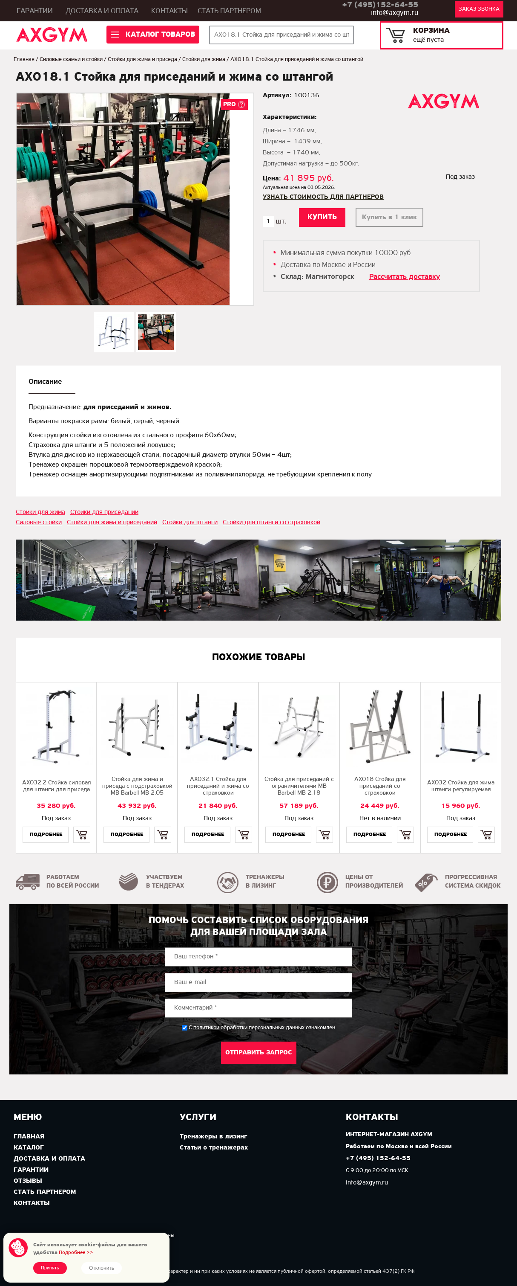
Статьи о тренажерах (214, 1147)
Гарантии (35, 11)
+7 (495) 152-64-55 (378, 1158)
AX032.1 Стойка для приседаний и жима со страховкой (218, 786)
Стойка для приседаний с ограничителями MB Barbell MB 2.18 (299, 786)
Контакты (169, 11)
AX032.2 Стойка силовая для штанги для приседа (56, 786)
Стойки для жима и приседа (142, 59)
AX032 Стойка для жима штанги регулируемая (460, 786)
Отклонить (101, 1268)
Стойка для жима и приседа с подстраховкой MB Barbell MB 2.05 (137, 786)
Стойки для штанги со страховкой (271, 522)
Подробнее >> (76, 1252)
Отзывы (28, 1181)
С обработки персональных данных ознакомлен (262, 1028)
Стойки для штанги (190, 522)
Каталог (29, 1147)
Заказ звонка (479, 9)
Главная (24, 59)
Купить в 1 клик (389, 217)
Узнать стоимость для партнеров (323, 197)
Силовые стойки (39, 522)
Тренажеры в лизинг (213, 1136)
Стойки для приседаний (104, 512)
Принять (50, 1268)
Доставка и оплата (102, 11)
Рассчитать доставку (404, 277)
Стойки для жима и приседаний (112, 522)
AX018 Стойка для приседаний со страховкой (379, 786)
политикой (206, 1028)
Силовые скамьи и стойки (71, 59)
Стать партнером (229, 11)
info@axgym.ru (394, 13)
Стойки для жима (203, 59)
